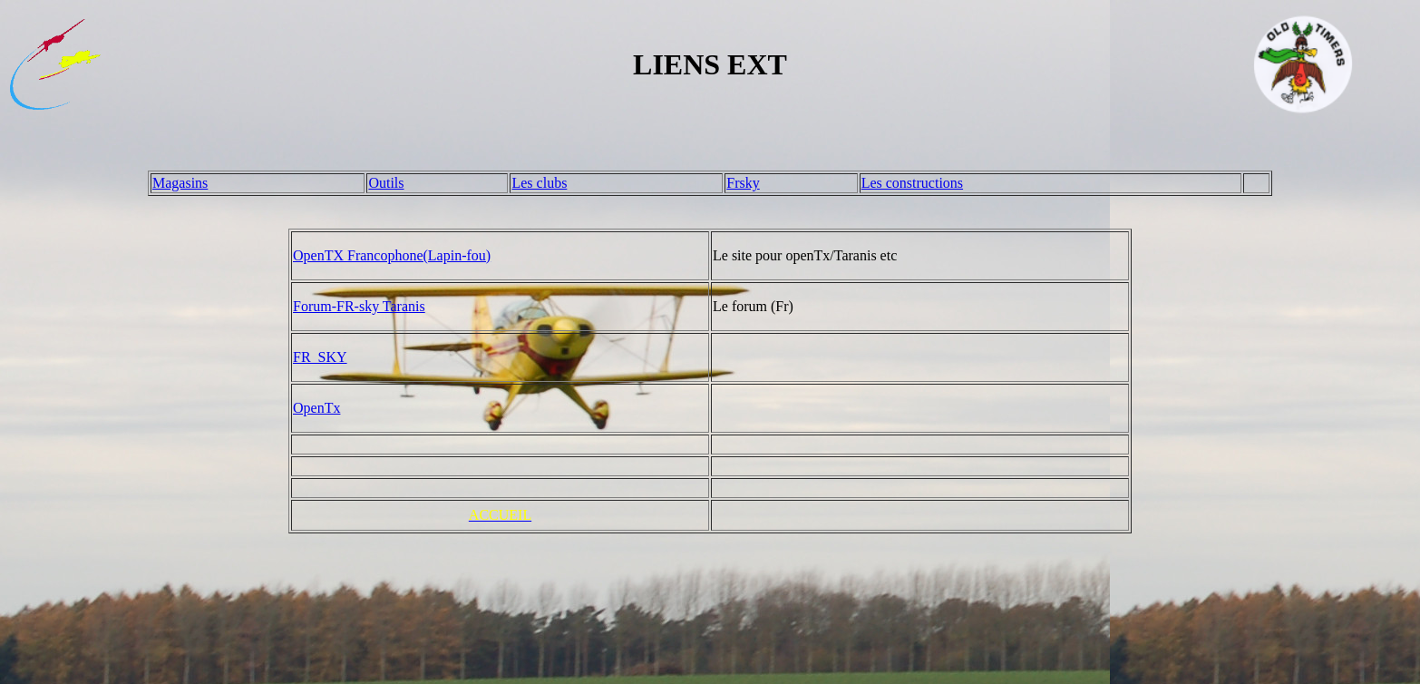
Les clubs (539, 183)
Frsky (742, 183)
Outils (386, 183)
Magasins (180, 183)
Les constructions (912, 183)
